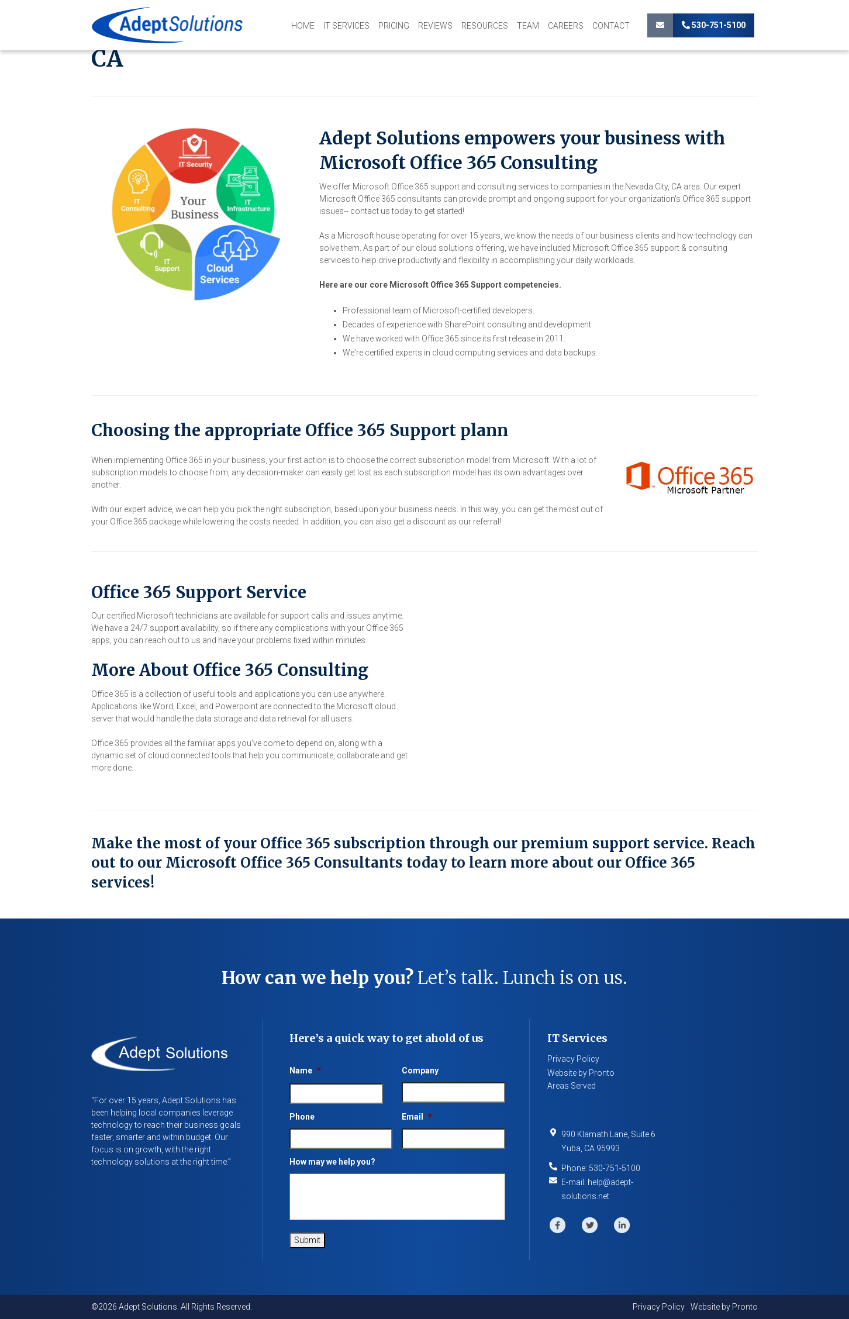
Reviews (435, 25)
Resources (484, 25)
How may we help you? (332, 1161)
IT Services (346, 25)
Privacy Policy (573, 1059)
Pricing (393, 25)
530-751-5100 (714, 25)
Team (528, 25)
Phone (302, 1116)
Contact (611, 25)
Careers (566, 25)
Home (303, 25)
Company (420, 1070)
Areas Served (571, 1085)
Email (417, 1116)
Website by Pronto (581, 1073)
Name (305, 1070)
